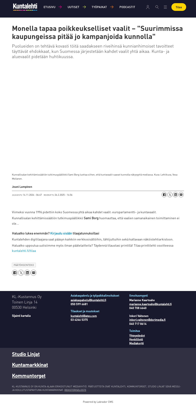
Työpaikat (99, 7)
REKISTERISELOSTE (75, 389)
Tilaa (179, 7)
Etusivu (49, 7)
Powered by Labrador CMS (98, 401)
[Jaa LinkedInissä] (175, 194)
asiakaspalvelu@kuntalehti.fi (88, 300)
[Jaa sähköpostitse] (181, 194)
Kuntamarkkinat (30, 365)
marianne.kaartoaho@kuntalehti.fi (150, 304)
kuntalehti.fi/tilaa (24, 251)
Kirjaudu (147, 7)
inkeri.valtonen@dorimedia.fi (147, 320)
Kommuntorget (28, 375)
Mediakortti (136, 343)
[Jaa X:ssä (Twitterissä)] (169, 194)
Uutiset (73, 7)
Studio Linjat (26, 354)
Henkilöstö (136, 339)
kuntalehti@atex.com (84, 316)
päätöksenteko (24, 264)
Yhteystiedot (137, 335)
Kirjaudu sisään (61, 233)
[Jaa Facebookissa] (164, 194)
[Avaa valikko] (165, 7)
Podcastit (127, 7)
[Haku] (157, 7)
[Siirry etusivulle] (25, 7)
